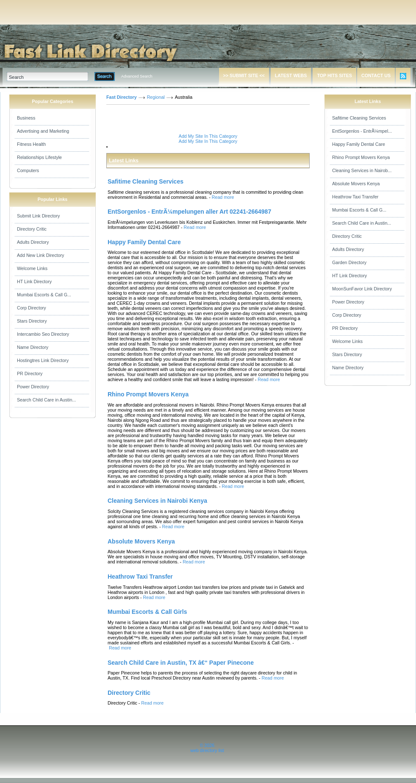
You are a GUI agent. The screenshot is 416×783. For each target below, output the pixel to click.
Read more (223, 197)
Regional (156, 97)
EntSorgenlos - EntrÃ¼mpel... (362, 131)
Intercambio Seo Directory (43, 334)
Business (26, 117)
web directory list (207, 750)
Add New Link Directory (40, 255)
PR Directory (29, 373)
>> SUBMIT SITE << (244, 75)
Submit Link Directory (38, 215)
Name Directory (32, 347)
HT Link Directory (34, 281)
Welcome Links (32, 268)
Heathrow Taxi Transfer (355, 196)
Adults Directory (33, 242)
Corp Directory (31, 307)
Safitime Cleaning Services (359, 117)
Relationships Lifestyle (39, 157)
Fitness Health (31, 144)
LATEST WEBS (291, 75)
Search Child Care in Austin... (46, 399)
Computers (28, 170)
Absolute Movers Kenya (356, 183)
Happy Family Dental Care (358, 144)
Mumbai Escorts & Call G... (44, 294)
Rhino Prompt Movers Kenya (361, 157)
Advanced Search (137, 76)
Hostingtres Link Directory (43, 360)
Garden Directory (349, 262)
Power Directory (33, 386)
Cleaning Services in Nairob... (361, 170)
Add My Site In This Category (208, 136)
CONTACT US (376, 75)
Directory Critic (32, 228)
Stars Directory (32, 320)
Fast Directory (121, 97)
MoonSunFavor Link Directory (362, 288)
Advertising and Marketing (43, 131)
